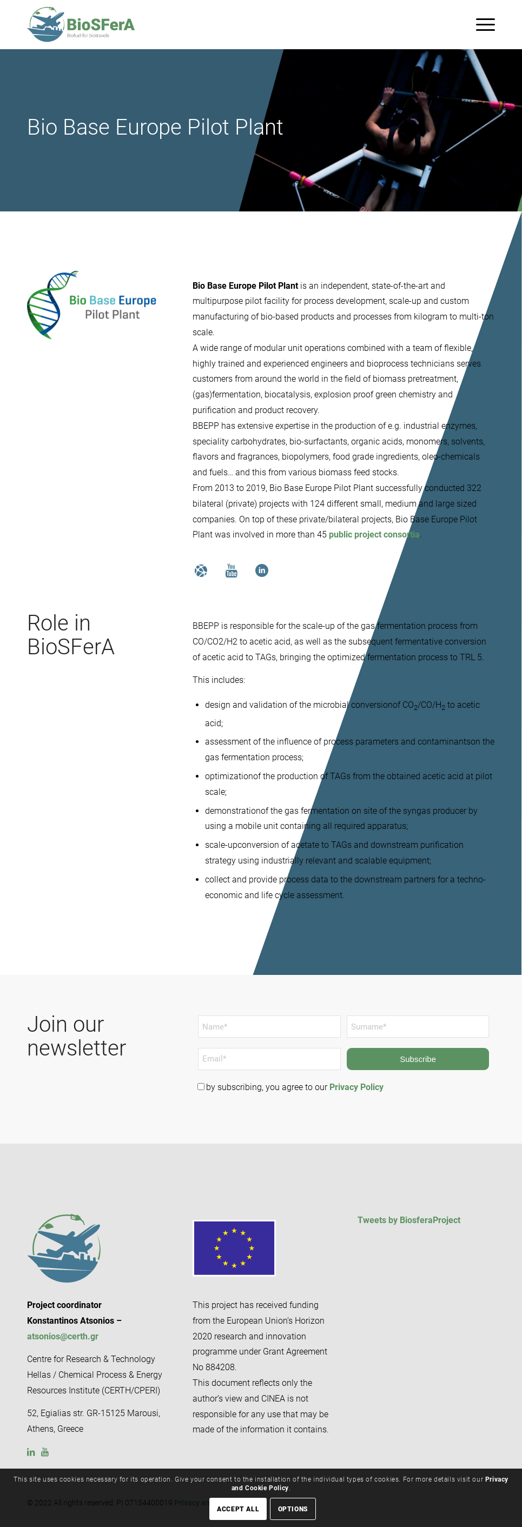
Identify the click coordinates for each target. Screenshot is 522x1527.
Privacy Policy (356, 1087)
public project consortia (374, 534)
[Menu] (480, 24)
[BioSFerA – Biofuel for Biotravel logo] (81, 24)
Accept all (238, 1509)
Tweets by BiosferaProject (409, 1220)
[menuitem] (480, 24)
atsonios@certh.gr (62, 1336)
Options (293, 1509)
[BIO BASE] (91, 305)
